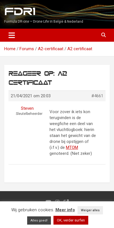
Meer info (65, 209)
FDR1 (19, 11)
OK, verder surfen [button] (71, 220)
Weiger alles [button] (90, 210)
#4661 (97, 95)
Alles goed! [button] (39, 220)
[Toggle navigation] (11, 35)
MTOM (72, 147)
